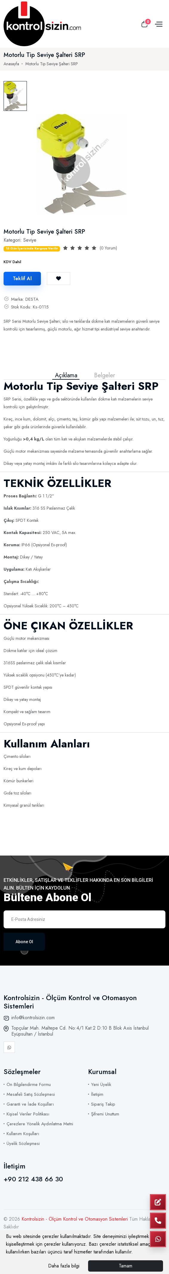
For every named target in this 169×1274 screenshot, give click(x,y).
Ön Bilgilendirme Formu (29, 1084)
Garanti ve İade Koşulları (30, 1104)
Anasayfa (11, 64)
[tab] (15, 96)
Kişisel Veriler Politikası (28, 1114)
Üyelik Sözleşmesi (23, 1143)
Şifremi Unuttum (105, 1114)
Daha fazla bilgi (63, 1265)
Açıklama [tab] (66, 375)
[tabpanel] (81, 164)
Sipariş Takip (103, 1104)
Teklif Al (22, 278)
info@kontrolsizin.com (33, 1017)
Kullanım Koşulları (23, 1133)
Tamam (125, 1265)
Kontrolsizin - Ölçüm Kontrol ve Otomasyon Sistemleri (75, 1219)
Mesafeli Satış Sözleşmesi (31, 1094)
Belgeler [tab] (104, 375)
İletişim (97, 1094)
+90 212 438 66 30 (33, 1179)
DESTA (32, 299)
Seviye (29, 240)
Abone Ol (24, 941)
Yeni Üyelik (101, 1084)
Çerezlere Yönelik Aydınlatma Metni (40, 1124)
